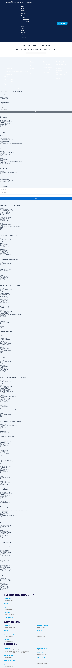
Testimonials (26, 19)
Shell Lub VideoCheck (47, 69)
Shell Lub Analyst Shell (47, 67)
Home (22, 6)
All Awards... (58, 78)
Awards (25, 17)
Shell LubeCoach (46, 64)
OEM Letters (26, 21)
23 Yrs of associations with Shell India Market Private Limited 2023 (61, 74)
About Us (23, 8)
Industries (23, 14)
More (22, 15)
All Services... (45, 75)
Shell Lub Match (46, 72)
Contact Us (32, 73)
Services (23, 12)
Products (23, 10)
